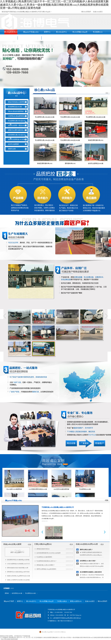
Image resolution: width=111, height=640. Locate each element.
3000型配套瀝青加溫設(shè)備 (38, 489)
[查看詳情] (45, 521)
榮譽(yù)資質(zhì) (76, 601)
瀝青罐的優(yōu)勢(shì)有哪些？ (46, 565)
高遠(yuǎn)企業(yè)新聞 (12, 544)
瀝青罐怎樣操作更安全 (43, 549)
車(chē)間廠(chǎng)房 (79, 32)
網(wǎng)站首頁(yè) (11, 32)
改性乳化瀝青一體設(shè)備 (18, 125)
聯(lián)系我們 (86, 12)
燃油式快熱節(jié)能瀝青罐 (18, 102)
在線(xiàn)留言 (98, 12)
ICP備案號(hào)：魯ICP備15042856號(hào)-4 (60, 621)
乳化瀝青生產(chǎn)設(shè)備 (18, 122)
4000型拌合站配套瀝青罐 (61, 489)
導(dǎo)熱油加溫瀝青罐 (17, 111)
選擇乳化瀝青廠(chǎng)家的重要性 (46, 569)
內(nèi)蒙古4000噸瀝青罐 (14, 489)
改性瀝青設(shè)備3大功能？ (88, 561)
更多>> (108, 93)
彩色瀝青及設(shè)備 (16, 107)
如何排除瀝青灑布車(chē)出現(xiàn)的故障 (48, 553)
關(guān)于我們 (9, 601)
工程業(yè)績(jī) (9, 38)
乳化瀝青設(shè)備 (85, 489)
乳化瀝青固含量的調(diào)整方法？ (47, 561)
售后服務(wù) (97, 32)
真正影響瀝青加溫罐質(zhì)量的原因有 (91, 572)
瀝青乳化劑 (13, 149)
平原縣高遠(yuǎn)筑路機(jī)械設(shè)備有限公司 (58, 507)
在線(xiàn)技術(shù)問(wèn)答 (87, 544)
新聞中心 (47, 32)
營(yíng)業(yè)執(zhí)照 (53, 538)
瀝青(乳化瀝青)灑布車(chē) (18, 130)
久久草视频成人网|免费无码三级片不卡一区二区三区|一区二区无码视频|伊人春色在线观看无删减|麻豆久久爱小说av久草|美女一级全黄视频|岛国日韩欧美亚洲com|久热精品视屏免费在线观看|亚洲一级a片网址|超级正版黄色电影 (54, 4)
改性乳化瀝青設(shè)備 (95, 163)
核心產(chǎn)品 (44, 90)
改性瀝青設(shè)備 (17, 593)
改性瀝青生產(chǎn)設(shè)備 (18, 136)
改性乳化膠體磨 (14, 144)
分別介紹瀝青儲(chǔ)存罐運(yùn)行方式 (18, 564)
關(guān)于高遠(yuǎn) (30, 32)
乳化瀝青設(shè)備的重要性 (44, 557)
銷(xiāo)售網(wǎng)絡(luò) (30, 38)
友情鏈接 (6, 588)
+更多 (106, 500)
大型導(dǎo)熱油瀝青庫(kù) (18, 116)
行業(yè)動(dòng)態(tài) (43, 544)
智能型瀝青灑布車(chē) (95, 140)
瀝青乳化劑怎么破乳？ (86, 549)
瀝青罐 (7, 593)
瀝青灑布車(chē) (70, 163)
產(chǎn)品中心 (61, 32)
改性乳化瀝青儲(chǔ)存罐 (17, 139)
